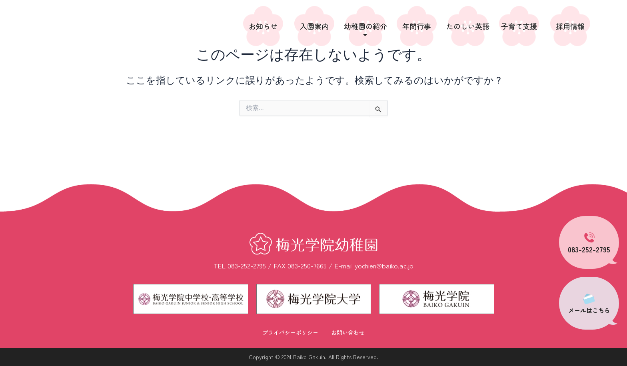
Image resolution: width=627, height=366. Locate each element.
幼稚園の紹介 (365, 30)
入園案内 (314, 26)
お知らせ (263, 26)
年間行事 (416, 26)
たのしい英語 (467, 26)
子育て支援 (519, 26)
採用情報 (570, 26)
